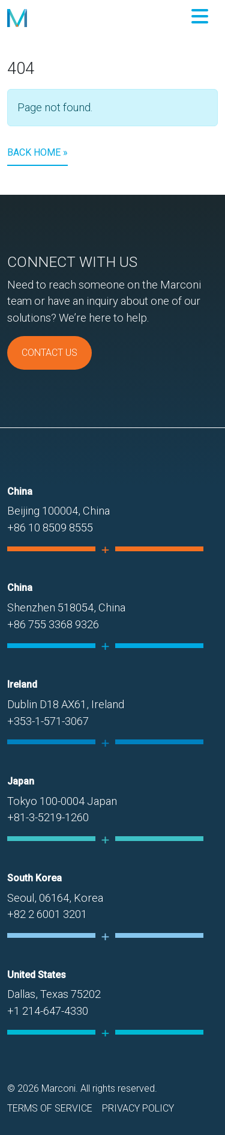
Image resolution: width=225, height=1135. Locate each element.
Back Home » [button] (37, 152)
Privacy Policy (138, 1108)
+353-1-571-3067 (48, 721)
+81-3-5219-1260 (48, 817)
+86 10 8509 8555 (50, 527)
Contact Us (49, 352)
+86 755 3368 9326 (53, 624)
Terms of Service (49, 1108)
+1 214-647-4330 (47, 1011)
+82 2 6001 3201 (47, 914)
